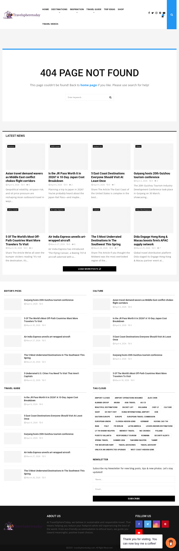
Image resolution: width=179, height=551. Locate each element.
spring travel (101, 440)
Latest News (15, 135)
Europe (118, 417)
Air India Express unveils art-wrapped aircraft (47, 336)
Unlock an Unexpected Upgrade (110, 449)
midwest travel (127, 431)
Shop (121, 9)
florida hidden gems (125, 421)
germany (144, 421)
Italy (106, 426)
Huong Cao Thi (161, 421)
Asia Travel (130, 402)
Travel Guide (93, 9)
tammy (154, 440)
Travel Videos (50, 23)
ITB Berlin (118, 426)
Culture (96, 209)
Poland (159, 431)
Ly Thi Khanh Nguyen (105, 431)
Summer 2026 (119, 440)
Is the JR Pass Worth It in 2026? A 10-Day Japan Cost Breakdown (66, 177)
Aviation (11, 146)
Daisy (97, 412)
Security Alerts (161, 435)
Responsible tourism (126, 435)
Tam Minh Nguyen (138, 440)
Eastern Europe (102, 417)
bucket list (98, 146)
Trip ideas (109, 9)
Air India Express (57, 209)
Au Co (143, 402)
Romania (145, 435)
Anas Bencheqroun (143, 209)
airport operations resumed (129, 398)
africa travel (12, 209)
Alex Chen (152, 398)
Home (45, 9)
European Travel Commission (141, 417)
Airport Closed (102, 398)
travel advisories (127, 445)
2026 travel (55, 146)
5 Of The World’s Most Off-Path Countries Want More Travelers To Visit (23, 240)
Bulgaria (142, 407)
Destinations (59, 9)
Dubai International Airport (136, 412)
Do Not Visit (111, 412)
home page (89, 85)
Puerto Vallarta (103, 435)
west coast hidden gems (142, 449)
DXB (156, 412)
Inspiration (77, 9)
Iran (97, 426)
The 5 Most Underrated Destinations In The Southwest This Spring (106, 240)
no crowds (144, 431)
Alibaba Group (102, 402)
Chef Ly (155, 407)
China (138, 146)
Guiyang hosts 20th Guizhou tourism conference (49, 300)
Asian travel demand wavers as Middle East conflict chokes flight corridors (24, 177)
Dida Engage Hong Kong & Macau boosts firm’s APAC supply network (151, 240)
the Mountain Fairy (104, 445)
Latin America (134, 426)
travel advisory (148, 445)
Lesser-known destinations (159, 426)
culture (168, 407)
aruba (117, 402)
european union (103, 421)
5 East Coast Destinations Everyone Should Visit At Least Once (108, 177)
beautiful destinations (106, 407)
